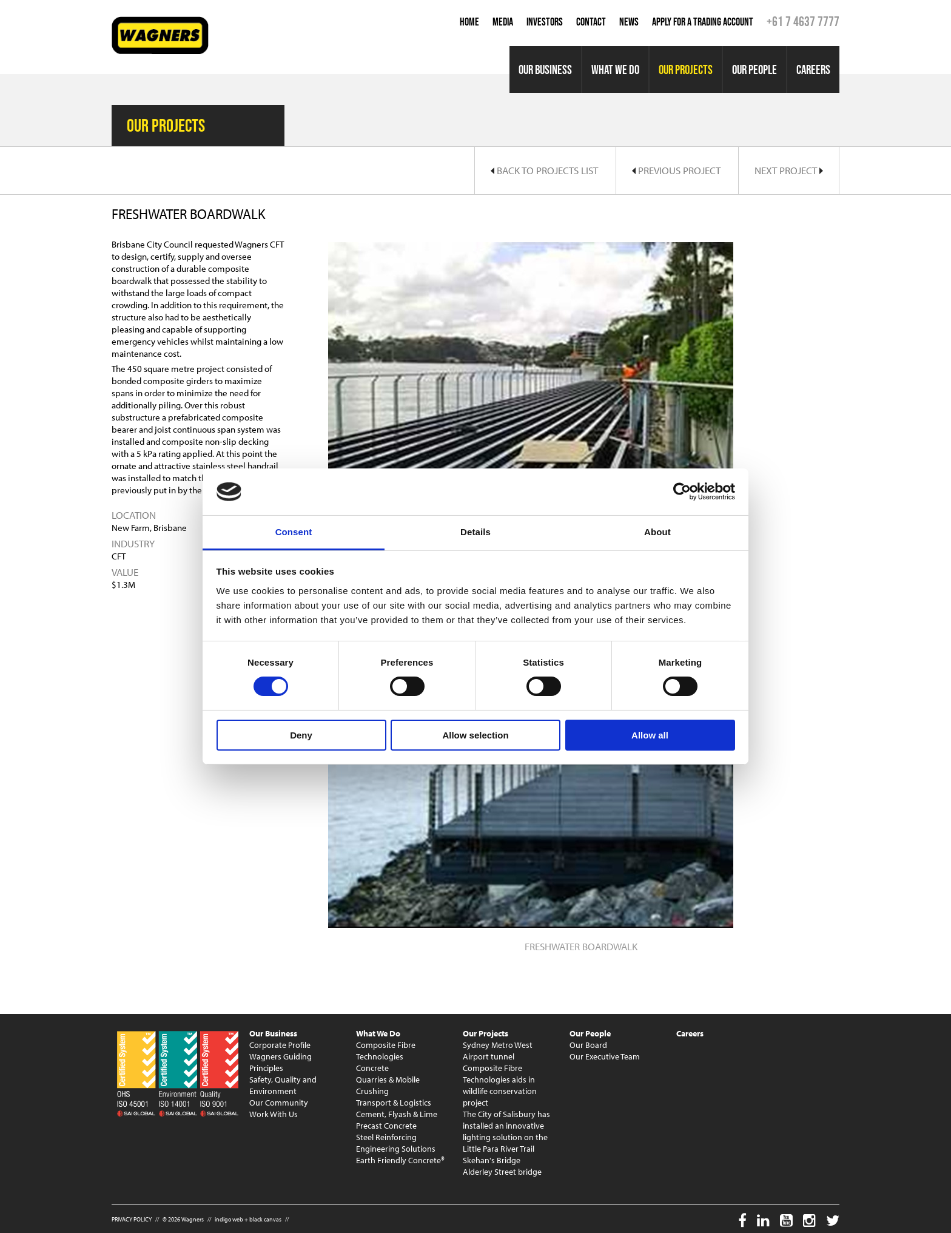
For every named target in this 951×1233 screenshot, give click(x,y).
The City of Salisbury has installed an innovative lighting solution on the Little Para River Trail (506, 1131)
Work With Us (273, 1114)
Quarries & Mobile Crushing (388, 1085)
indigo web (229, 1219)
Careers (813, 69)
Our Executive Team (605, 1056)
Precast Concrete (386, 1125)
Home (469, 21)
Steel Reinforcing (386, 1137)
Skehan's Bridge (491, 1160)
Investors (544, 21)
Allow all (649, 735)
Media (502, 21)
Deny (301, 735)
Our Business (545, 69)
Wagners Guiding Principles (280, 1062)
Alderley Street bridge (502, 1171)
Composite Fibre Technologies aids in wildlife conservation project (500, 1085)
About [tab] (657, 532)
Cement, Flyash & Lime (396, 1114)
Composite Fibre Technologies (385, 1050)
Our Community (278, 1102)
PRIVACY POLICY (132, 1219)
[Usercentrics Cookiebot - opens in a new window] (682, 491)
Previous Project (676, 170)
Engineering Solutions (395, 1148)
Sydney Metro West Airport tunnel (498, 1050)
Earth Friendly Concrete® (400, 1160)
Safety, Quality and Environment (283, 1085)
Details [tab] (475, 532)
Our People (754, 69)
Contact (591, 21)
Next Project (788, 170)
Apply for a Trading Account (702, 21)
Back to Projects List (544, 170)
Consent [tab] (293, 532)
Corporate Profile (280, 1044)
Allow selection (475, 735)
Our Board (588, 1044)
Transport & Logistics (393, 1102)
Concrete (372, 1067)
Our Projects (686, 69)
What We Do (615, 69)
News (629, 21)
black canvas (265, 1219)
